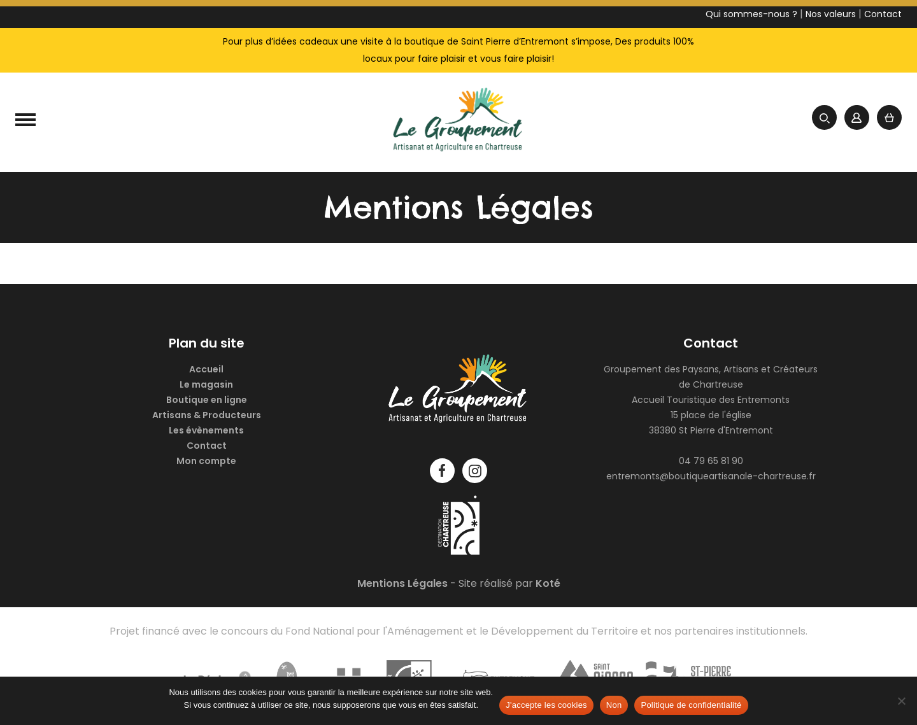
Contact (207, 445)
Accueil (206, 369)
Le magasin (206, 384)
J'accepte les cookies (546, 705)
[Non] (901, 700)
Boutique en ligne (206, 399)
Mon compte (206, 460)
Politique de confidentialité (691, 705)
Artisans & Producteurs (206, 415)
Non (614, 705)
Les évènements (206, 430)
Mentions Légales (402, 583)
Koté (548, 583)
